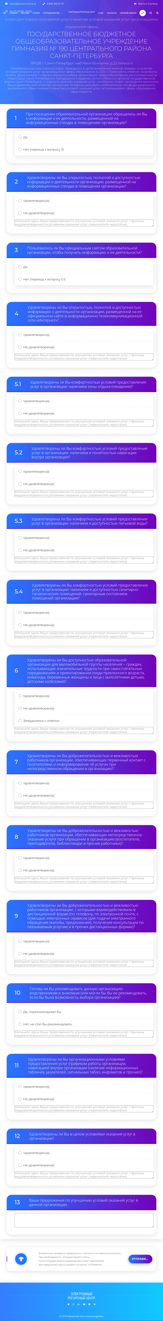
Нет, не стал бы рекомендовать (47, 1024)
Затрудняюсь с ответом (41, 720)
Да (25, 137)
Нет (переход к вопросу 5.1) (44, 279)
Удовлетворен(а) (36, 200)
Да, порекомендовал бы (42, 1012)
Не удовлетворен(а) (38, 213)
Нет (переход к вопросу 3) (43, 149)
